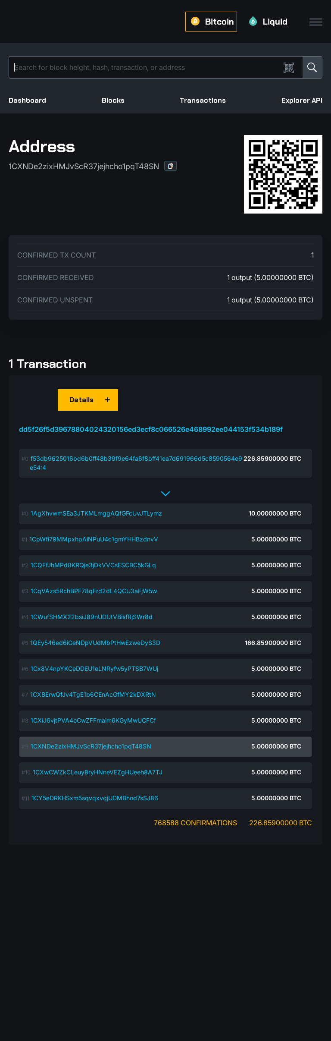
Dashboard (27, 100)
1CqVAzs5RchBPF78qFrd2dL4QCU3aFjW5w (94, 590)
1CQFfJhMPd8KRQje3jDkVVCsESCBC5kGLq (93, 565)
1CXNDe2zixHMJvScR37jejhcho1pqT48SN (91, 746)
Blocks (113, 100)
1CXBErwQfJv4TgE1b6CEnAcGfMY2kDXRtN (93, 694)
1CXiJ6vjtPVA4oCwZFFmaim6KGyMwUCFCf (93, 720)
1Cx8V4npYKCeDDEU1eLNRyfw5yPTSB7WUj (94, 668)
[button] (170, 166)
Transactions (203, 100)
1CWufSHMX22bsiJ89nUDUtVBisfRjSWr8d (92, 616)
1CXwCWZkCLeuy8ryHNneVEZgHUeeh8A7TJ (97, 772)
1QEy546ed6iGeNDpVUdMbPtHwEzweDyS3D (95, 642)
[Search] (146, 67)
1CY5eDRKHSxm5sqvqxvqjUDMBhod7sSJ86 (94, 798)
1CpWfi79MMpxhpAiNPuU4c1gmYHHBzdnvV (93, 539)
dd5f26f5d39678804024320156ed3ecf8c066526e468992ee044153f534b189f (151, 429)
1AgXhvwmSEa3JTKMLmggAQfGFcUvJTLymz (96, 513)
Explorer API (301, 100)
